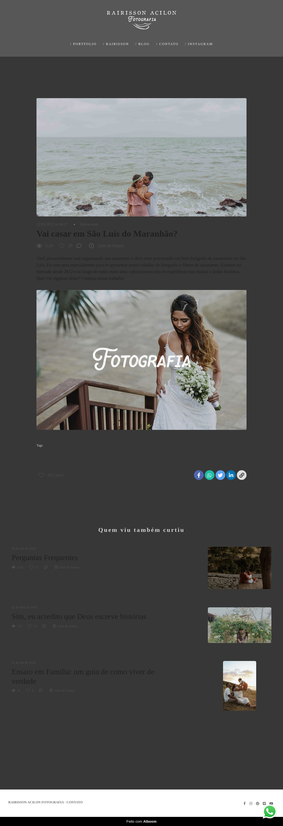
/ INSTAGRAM (199, 44)
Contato (75, 802)
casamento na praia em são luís (108, 454)
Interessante (89, 224)
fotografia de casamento (153, 454)
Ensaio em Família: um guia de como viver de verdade (83, 676)
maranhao (222, 454)
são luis (44, 463)
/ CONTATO (167, 44)
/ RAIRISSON (116, 44)
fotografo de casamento (192, 454)
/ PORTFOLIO (83, 44)
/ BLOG (142, 44)
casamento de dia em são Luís (59, 454)
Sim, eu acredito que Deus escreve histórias (79, 616)
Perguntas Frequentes (45, 557)
